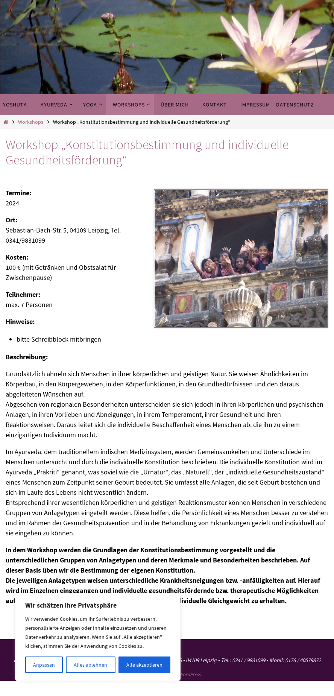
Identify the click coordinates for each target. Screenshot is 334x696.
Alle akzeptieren (144, 664)
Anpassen (44, 664)
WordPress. (190, 674)
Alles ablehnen (90, 664)
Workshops (30, 122)
